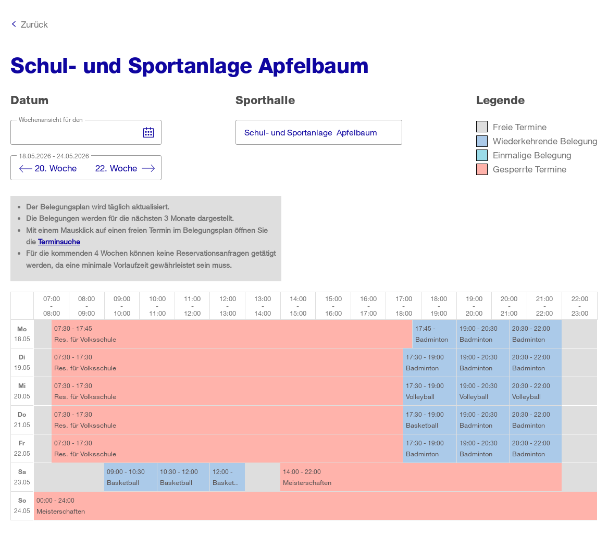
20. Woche (56, 168)
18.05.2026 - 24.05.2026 (54, 156)
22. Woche (116, 168)
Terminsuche (59, 241)
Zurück (34, 24)
